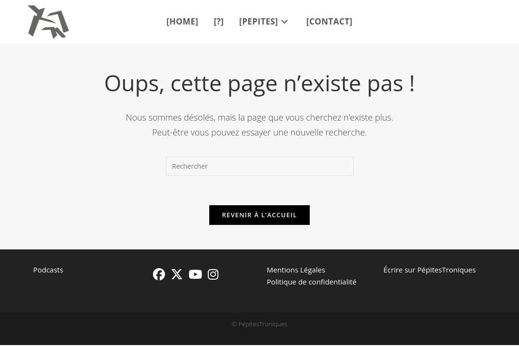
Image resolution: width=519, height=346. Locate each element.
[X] (177, 274)
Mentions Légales (295, 269)
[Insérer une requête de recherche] (260, 166)
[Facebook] (159, 274)
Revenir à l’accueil (259, 214)
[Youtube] (195, 274)
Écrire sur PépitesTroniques (429, 269)
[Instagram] (213, 274)
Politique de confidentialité (311, 281)
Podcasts (48, 269)
